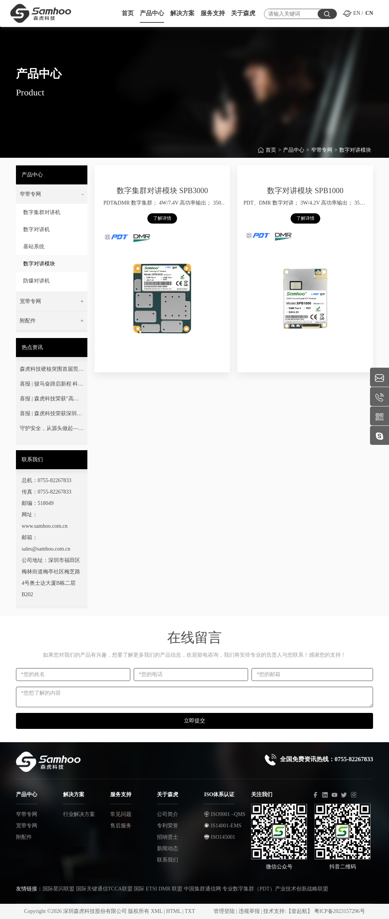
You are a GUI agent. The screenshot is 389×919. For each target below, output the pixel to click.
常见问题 (120, 814)
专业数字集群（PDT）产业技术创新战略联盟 (275, 889)
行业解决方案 (79, 814)
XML (157, 911)
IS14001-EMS (222, 826)
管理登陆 (224, 911)
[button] (51, 194)
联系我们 (167, 860)
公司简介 (167, 814)
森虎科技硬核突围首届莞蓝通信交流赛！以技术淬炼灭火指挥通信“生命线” (52, 370)
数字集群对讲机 (41, 212)
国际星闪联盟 (58, 889)
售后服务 (120, 826)
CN (369, 13)
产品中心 (293, 151)
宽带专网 (26, 826)
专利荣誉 (167, 826)
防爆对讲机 (36, 281)
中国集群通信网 (202, 889)
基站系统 (33, 246)
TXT (190, 911)
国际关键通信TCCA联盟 (104, 889)
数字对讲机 (36, 229)
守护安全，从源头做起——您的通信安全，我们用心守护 (52, 430)
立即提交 (194, 721)
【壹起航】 (299, 911)
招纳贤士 (167, 837)
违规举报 (249, 911)
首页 (271, 151)
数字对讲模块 (355, 151)
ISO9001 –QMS (224, 814)
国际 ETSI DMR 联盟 (158, 889)
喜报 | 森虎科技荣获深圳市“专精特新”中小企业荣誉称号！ (51, 415)
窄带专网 (321, 151)
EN (357, 13)
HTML (173, 911)
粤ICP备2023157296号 (339, 911)
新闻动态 (167, 848)
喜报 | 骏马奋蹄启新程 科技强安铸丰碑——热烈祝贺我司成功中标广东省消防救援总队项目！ (52, 385)
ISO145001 (219, 837)
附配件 (24, 837)
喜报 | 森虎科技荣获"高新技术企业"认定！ (49, 400)
